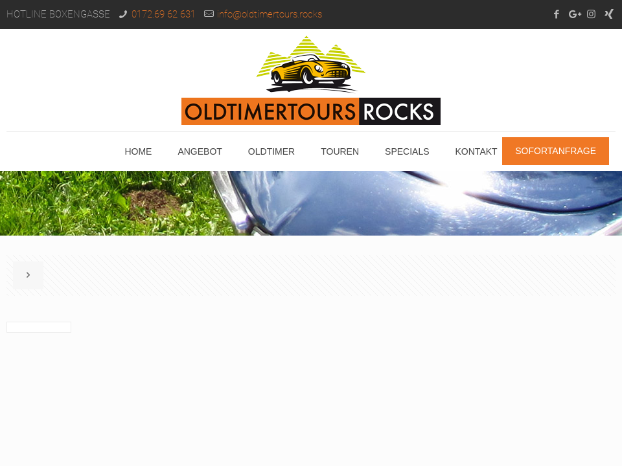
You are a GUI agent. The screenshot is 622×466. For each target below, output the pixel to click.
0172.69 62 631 (164, 14)
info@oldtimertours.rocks (269, 14)
